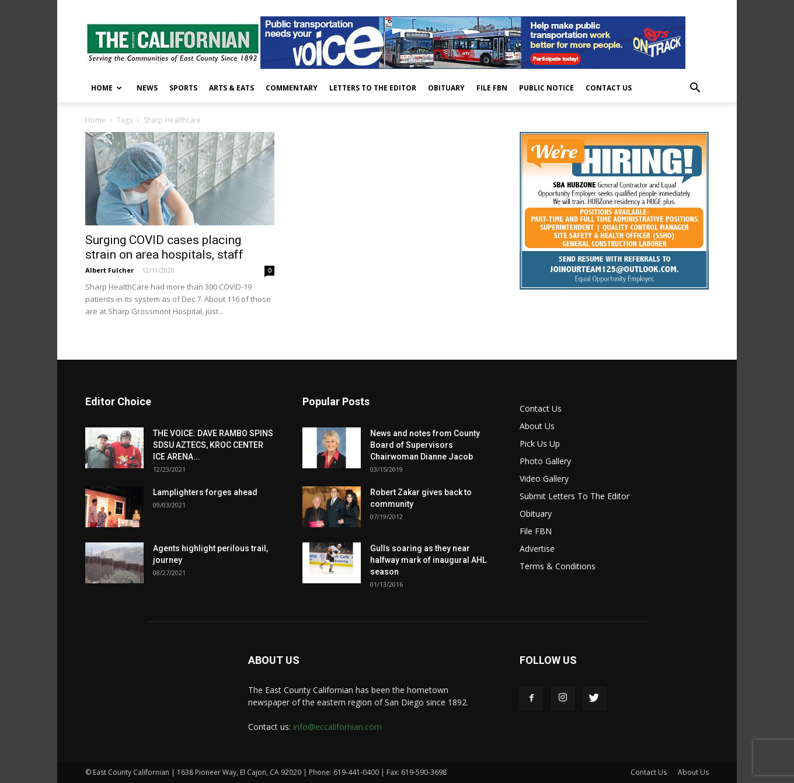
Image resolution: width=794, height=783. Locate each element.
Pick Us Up (540, 443)
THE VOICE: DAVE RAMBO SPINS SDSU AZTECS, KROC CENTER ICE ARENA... (213, 445)
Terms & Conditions (558, 566)
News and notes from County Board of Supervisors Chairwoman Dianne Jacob (425, 445)
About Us (537, 425)
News (147, 88)
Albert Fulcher (109, 270)
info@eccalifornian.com (337, 726)
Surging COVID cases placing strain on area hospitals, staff (164, 247)
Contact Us (609, 88)
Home (106, 88)
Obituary (446, 88)
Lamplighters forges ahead (205, 492)
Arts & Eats (231, 88)
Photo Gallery (545, 461)
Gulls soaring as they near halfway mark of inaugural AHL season (428, 560)
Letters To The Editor (372, 88)
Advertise (537, 548)
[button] (695, 89)
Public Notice (546, 88)
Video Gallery (544, 478)
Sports (183, 88)
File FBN (491, 88)
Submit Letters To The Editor (574, 496)
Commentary (292, 88)
